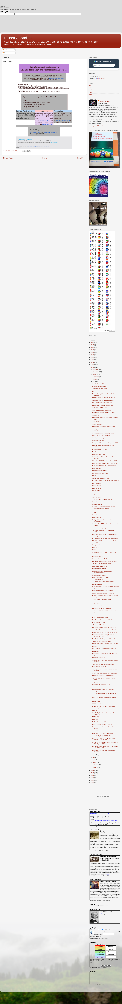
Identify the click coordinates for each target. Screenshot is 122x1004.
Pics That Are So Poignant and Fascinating (104, 639)
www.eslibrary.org (47, 124)
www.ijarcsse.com (97, 504)
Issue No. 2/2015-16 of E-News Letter (103, 733)
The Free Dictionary (105, 826)
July (94, 381)
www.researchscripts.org (99, 528)
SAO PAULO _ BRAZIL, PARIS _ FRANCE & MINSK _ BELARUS (105, 743)
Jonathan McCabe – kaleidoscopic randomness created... (102, 571)
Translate (100, 78)
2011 (92, 777)
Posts (5, 49)
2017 (92, 362)
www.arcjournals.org (98, 440)
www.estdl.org (44, 120)
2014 (92, 770)
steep (104, 820)
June (94, 755)
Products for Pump (97, 502)
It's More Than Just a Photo (100, 722)
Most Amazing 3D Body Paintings (101, 608)
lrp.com (94, 549)
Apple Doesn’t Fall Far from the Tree (102, 615)
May (94, 757)
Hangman (91, 984)
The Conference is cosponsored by (102, 499)
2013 (92, 773)
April (94, 759)
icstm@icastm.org (46, 146)
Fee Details (95, 452)
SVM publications (97, 545)
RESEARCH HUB (97, 704)
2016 (92, 364)
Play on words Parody (98, 622)
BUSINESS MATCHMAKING (100, 449)
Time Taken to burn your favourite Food (103, 664)
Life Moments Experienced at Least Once (104, 627)
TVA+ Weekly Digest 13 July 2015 (101, 735)
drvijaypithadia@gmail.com (34, 146)
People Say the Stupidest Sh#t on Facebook (104, 632)
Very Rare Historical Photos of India (102, 402)
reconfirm (55, 140)
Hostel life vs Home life (98, 657)
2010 (92, 780)
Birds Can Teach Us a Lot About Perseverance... (101, 578)
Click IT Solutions (97, 424)
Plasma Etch (95, 547)
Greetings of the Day (98, 438)
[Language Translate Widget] (98, 76)
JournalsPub (95, 730)
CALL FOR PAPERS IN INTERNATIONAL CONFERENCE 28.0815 (104, 739)
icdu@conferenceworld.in (56, 78)
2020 (92, 357)
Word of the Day (93, 826)
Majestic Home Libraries (99, 568)
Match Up (92, 967)
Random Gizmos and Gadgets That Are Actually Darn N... (103, 635)
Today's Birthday (93, 900)
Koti (90, 85)
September (96, 376)
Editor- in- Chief (96, 488)
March (94, 762)
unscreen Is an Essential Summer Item (103, 606)
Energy (94, 475)
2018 (92, 359)
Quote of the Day (93, 924)
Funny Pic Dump (97, 584)
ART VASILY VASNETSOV (99, 407)
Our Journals (96, 490)
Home (44, 158)
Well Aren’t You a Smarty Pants (101, 684)
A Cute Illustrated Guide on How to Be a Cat (104, 673)
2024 (92, 347)
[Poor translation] (7, 11)
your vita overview (97, 415)
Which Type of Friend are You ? (101, 666)
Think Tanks (95, 421)
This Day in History (94, 875)
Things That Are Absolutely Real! (101, 599)
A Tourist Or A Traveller (98, 625)
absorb (112, 820)
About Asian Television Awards (101, 478)
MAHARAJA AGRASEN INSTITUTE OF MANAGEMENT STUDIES (103, 507)
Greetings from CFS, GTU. (99, 454)
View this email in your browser (25, 139)
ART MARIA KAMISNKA (99, 386)
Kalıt (90, 94)
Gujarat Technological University (101, 435)
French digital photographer (100, 617)
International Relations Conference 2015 (103, 426)
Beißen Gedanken (17, 38)
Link (90, 87)
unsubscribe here (54, 142)
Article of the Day (93, 850)
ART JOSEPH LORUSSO (99, 389)
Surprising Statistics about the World (102, 682)
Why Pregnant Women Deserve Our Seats (104, 648)
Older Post (81, 158)
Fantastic (95, 646)
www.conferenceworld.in (63, 120)
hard (104, 929)
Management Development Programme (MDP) (105, 443)
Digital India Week (97, 556)
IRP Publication (96, 483)
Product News (96, 515)
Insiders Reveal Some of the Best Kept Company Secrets (103, 690)
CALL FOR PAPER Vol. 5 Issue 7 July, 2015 (104, 461)
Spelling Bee (92, 938)
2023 (92, 350)
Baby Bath (95, 719)
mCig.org (95, 710)
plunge (116, 820)
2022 (92, 352)
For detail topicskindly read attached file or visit (105, 538)
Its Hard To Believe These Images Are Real (104, 561)
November (96, 371)
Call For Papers (96, 497)
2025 (92, 345)
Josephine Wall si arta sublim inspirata (103, 400)
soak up (108, 820)
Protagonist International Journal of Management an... (102, 520)
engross (97, 820)
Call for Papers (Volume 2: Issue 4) (102, 724)
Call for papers (96, 485)
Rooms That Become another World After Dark (105, 643)
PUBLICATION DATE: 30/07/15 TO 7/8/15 (104, 466)
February (95, 764)
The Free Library (105, 924)
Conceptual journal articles (99, 470)
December (96, 369)
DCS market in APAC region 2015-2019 (103, 412)
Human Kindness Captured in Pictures (103, 593)
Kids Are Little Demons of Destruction (102, 590)
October (95, 374)
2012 (92, 775)
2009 (92, 782)
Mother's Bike (96, 701)
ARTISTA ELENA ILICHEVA (100, 575)
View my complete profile (96, 126)
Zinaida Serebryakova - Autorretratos (102, 405)
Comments (6, 53)
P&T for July (95, 717)
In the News (92, 905)
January (95, 767)
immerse (93, 814)
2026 (92, 342)
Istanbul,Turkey (96, 517)
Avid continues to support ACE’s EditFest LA (104, 463)
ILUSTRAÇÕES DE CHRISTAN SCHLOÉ (104, 397)
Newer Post (7, 158)
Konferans (92, 90)
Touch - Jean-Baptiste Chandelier (101, 641)
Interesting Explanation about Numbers (103, 675)
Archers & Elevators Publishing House (103, 433)
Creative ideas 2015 (98, 384)
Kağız (90, 92)
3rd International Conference (100, 473)
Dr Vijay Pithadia (104, 101)
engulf (100, 820)
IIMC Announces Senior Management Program (105, 480)
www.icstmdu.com (35, 132)
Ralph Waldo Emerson (106, 913)
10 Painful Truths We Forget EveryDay (103, 581)
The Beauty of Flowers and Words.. (102, 563)
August (95, 379)
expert (108, 929)
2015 (92, 367)
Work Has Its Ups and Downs (100, 687)
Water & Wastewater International (101, 410)
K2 (93, 391)
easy (100, 929)
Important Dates (96, 468)
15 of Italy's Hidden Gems (99, 566)
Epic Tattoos (95, 651)
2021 (92, 355)
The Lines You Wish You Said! (100, 559)
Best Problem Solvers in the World (102, 620)
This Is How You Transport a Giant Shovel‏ (104, 629)
